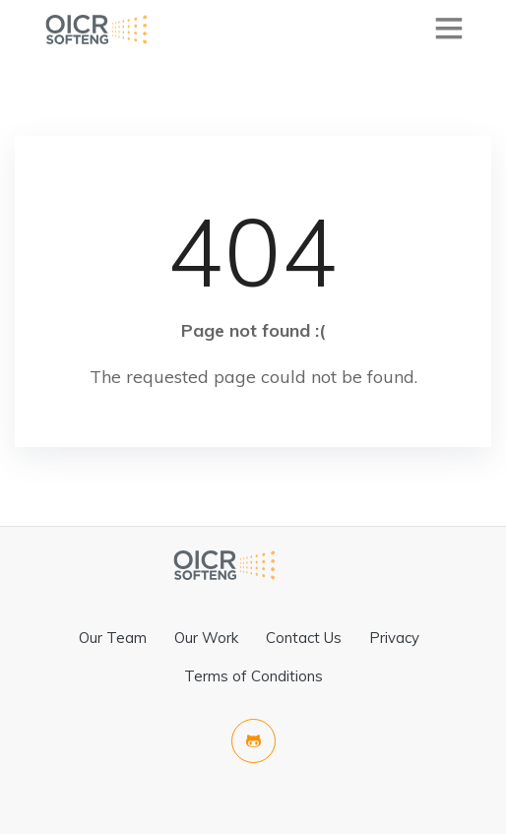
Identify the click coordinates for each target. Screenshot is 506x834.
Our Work (206, 637)
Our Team (113, 637)
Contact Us (304, 637)
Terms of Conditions (253, 676)
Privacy (394, 637)
